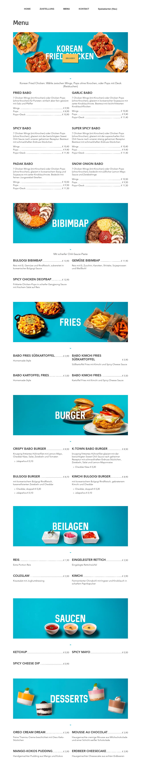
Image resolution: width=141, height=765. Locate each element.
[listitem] (23, 461)
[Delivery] (70, 58)
